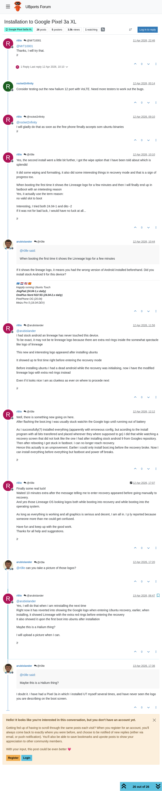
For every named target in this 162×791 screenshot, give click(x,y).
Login (26, 757)
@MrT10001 (32, 40)
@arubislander (34, 325)
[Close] (154, 720)
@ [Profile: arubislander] (26, 331)
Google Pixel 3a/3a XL (18, 29)
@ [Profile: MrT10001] (24, 46)
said (32, 250)
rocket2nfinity (24, 83)
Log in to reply (147, 29)
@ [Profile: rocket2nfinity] (26, 122)
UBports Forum (38, 7)
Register (13, 757)
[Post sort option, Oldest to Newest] (130, 30)
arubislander (24, 241)
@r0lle (29, 154)
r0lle (19, 40)
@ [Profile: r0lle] (24, 250)
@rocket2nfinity (34, 116)
